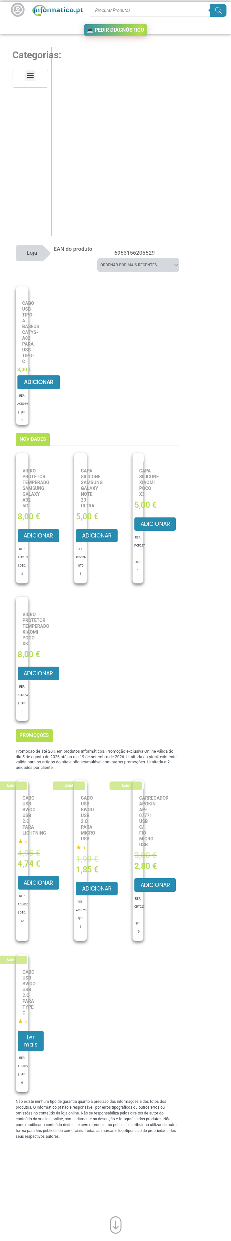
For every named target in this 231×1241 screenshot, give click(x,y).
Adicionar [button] (38, 382)
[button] (30, 75)
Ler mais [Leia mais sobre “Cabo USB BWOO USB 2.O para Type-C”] (31, 1041)
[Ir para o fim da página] (115, 1225)
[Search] (218, 10)
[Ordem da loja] (138, 265)
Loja (32, 252)
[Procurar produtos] (158, 10)
